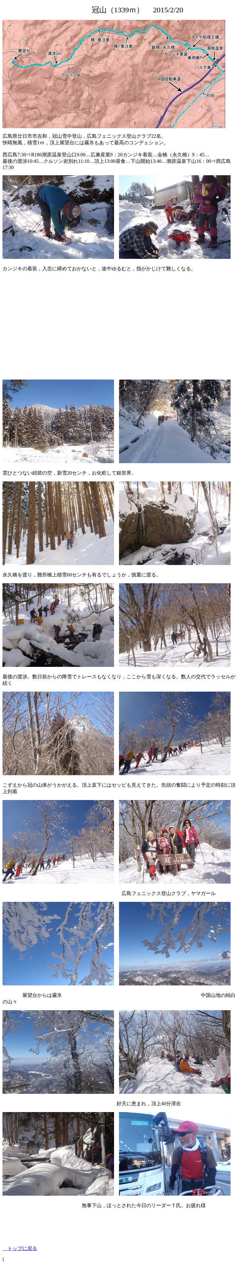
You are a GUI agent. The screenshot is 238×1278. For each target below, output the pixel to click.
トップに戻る (19, 1248)
